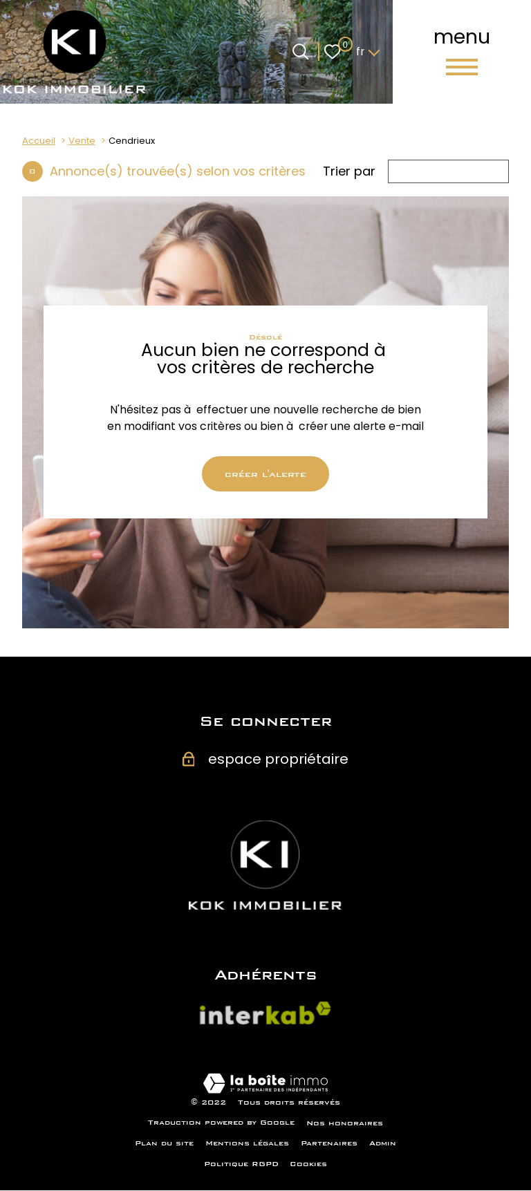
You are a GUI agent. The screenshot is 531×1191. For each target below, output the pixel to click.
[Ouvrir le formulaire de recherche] (300, 51)
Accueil (38, 140)
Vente (81, 140)
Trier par (349, 171)
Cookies (308, 1164)
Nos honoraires (344, 1123)
